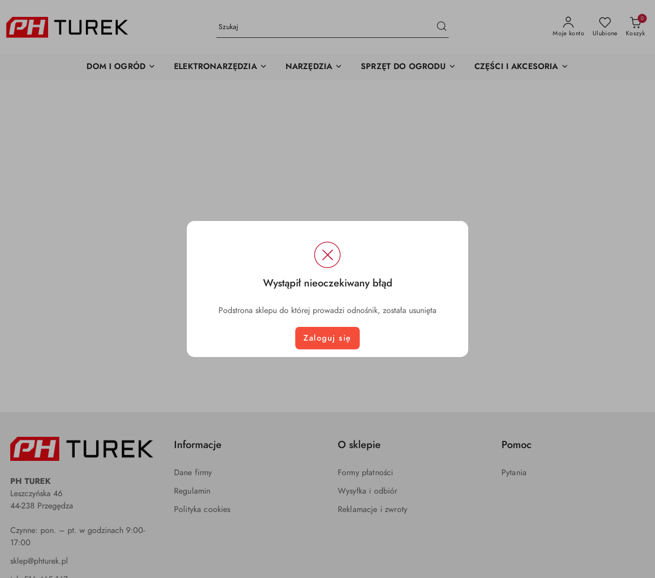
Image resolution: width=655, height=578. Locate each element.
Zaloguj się (327, 338)
